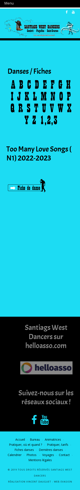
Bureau (35, 439)
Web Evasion (63, 481)
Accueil (20, 439)
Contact (64, 455)
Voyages (48, 455)
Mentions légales (40, 460)
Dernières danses (51, 450)
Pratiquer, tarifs (57, 445)
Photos (31, 455)
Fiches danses (24, 450)
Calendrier (15, 455)
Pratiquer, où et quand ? (25, 445)
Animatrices (53, 439)
